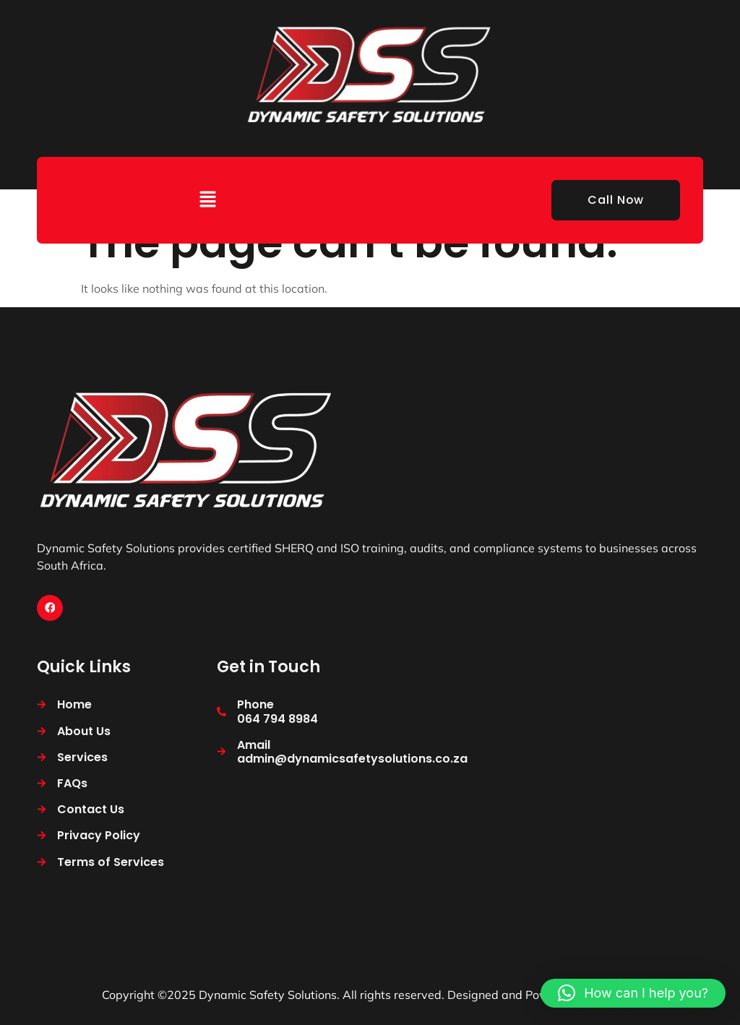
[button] (208, 199)
